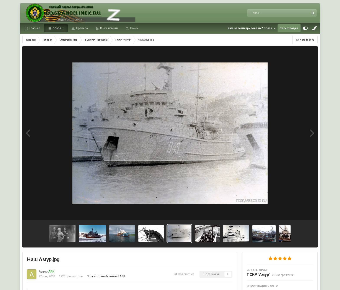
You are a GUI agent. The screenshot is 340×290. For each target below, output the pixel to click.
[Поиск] (270, 13)
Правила (81, 28)
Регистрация (289, 28)
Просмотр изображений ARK (106, 276)
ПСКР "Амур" (258, 274)
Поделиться (184, 274)
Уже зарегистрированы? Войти (251, 28)
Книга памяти (109, 28)
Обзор (57, 28)
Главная (34, 28)
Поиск (133, 28)
